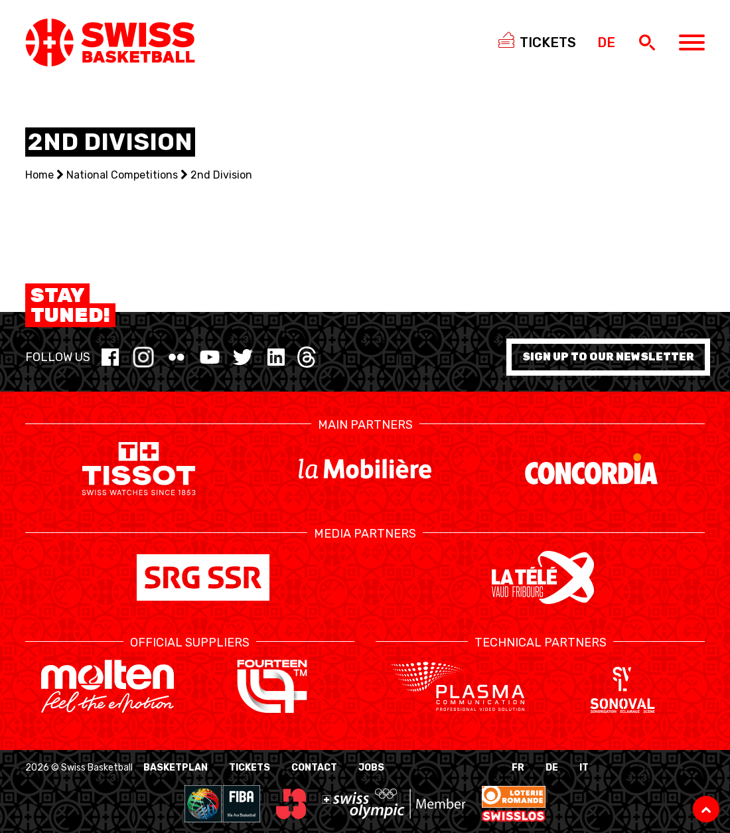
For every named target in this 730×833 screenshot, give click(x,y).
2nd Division (221, 175)
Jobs (371, 767)
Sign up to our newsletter (608, 356)
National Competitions (122, 175)
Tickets (249, 767)
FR (518, 767)
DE (552, 767)
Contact (314, 767)
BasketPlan (175, 767)
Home (39, 175)
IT (584, 767)
